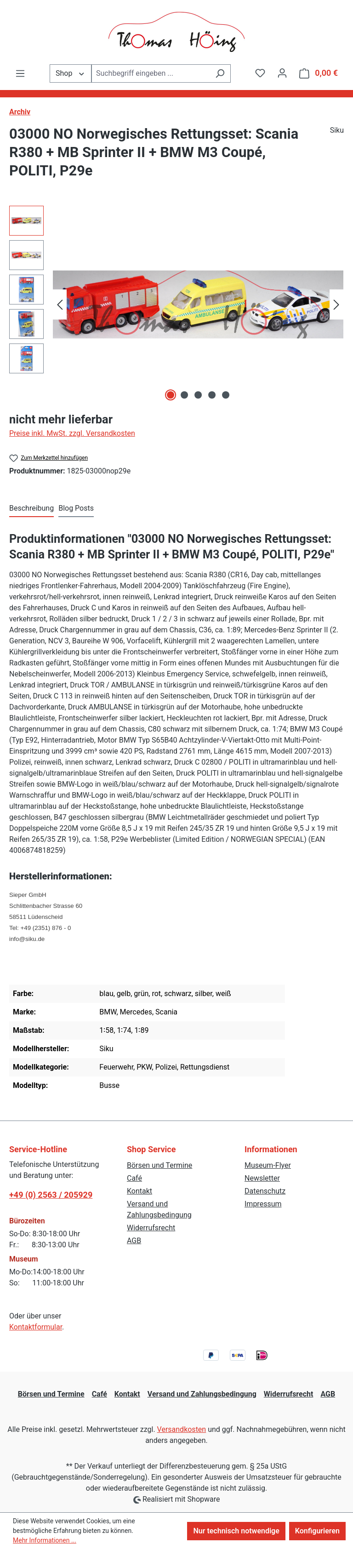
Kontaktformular (35, 1327)
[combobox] (150, 73)
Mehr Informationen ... (44, 1540)
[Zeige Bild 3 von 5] (198, 395)
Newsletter (262, 1178)
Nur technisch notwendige (236, 1530)
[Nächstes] (336, 305)
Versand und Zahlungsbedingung (202, 1394)
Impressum (263, 1204)
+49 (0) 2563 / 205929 (50, 1195)
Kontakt (139, 1191)
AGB (134, 1240)
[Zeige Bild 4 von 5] (212, 395)
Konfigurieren (317, 1530)
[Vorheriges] (60, 305)
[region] (176, 304)
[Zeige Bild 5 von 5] (225, 395)
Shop (70, 73)
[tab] (31, 509)
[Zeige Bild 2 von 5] (184, 395)
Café (134, 1178)
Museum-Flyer (268, 1165)
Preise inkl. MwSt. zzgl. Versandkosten (72, 433)
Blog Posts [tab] (76, 508)
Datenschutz (265, 1191)
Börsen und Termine (159, 1165)
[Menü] (20, 73)
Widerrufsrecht (151, 1227)
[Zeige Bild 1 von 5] (170, 395)
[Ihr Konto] (282, 73)
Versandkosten (181, 1429)
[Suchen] (220, 73)
